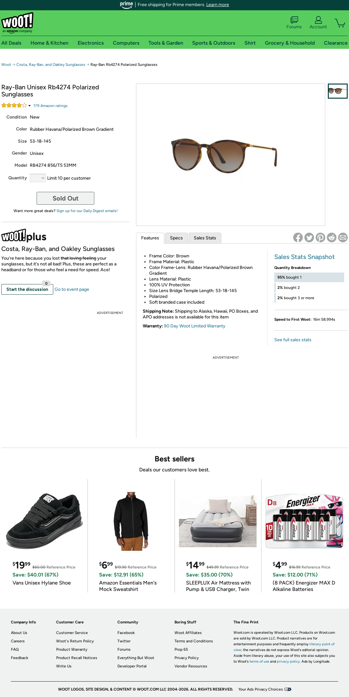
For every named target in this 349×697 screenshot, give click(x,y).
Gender (19, 153)
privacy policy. (289, 661)
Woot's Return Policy (75, 641)
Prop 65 (181, 649)
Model (20, 165)
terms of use (259, 661)
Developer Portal (132, 666)
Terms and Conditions (193, 641)
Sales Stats (205, 238)
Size (22, 141)
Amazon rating (50, 105)
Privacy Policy (186, 658)
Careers (18, 641)
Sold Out (66, 198)
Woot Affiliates (188, 632)
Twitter (124, 641)
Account (318, 23)
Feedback (19, 658)
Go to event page (72, 289)
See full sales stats (292, 340)
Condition (16, 117)
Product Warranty (71, 649)
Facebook (126, 632)
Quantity (17, 178)
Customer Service (72, 632)
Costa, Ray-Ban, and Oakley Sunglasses (50, 64)
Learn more (217, 4)
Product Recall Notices (76, 658)
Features (150, 238)
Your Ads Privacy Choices (260, 689)
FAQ (15, 649)
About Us (19, 632)
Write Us (64, 666)
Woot (6, 64)
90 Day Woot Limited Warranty (195, 326)
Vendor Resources (190, 666)
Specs (176, 238)
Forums (294, 23)
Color (21, 129)
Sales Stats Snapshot (304, 257)
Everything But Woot (135, 658)
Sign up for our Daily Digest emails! (87, 211)
